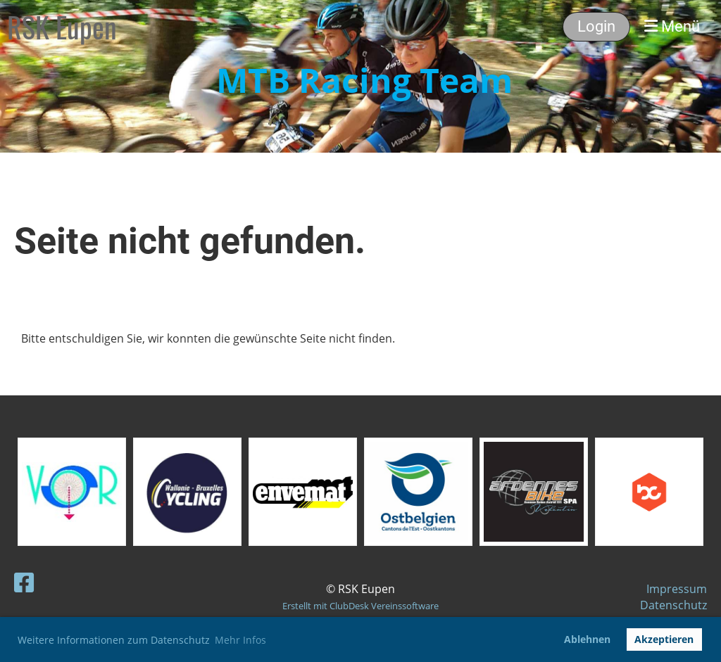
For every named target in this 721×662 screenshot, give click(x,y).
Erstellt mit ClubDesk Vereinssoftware (360, 605)
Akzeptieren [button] (664, 639)
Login (596, 26)
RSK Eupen (62, 26)
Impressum (676, 589)
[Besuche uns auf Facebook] (24, 582)
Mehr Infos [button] (240, 640)
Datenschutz (673, 605)
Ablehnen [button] (587, 639)
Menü (672, 26)
